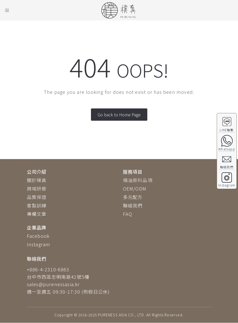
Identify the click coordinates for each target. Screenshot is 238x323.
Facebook (38, 235)
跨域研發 (37, 188)
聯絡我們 (133, 205)
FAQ (127, 213)
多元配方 (133, 197)
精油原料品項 (137, 180)
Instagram (38, 244)
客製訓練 (37, 205)
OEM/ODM (134, 188)
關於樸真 (37, 180)
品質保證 (37, 197)
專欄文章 (37, 213)
